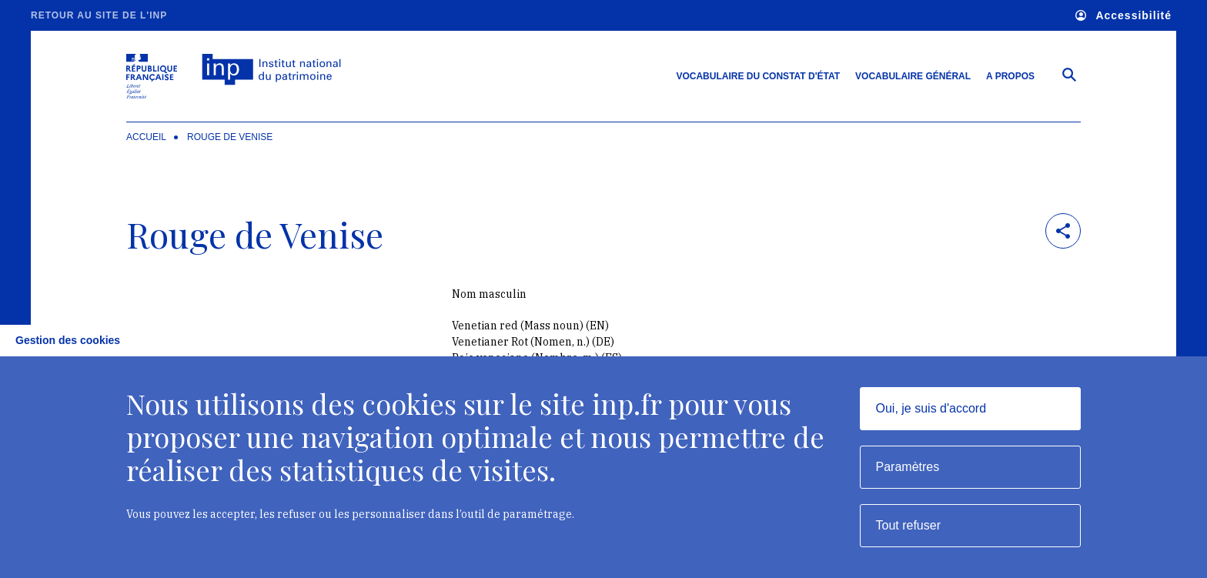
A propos (1010, 76)
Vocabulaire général (913, 76)
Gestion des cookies (67, 340)
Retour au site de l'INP (99, 15)
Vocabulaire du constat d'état (758, 76)
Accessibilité (1123, 16)
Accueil (146, 137)
